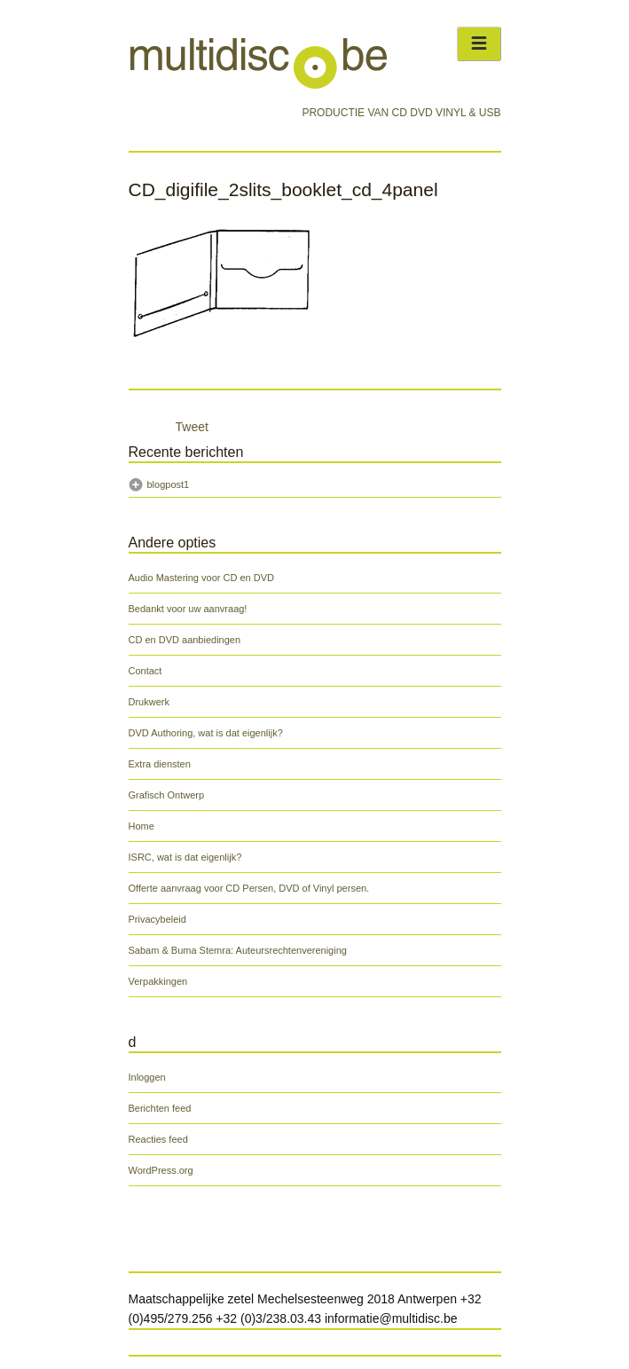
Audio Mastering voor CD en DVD (201, 577)
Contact (145, 670)
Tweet (192, 427)
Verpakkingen (158, 981)
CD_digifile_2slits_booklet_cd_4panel (283, 189)
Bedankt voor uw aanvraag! (188, 608)
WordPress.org (161, 1170)
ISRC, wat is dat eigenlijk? (185, 857)
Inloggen (147, 1077)
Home (141, 826)
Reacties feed (158, 1139)
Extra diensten (160, 764)
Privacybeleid (157, 919)
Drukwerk (149, 701)
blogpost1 (168, 484)
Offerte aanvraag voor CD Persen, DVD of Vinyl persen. (249, 888)
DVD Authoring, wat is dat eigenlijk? (206, 733)
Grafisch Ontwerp (167, 795)
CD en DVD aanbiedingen (185, 639)
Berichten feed (160, 1108)
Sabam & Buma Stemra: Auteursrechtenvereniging (238, 950)
